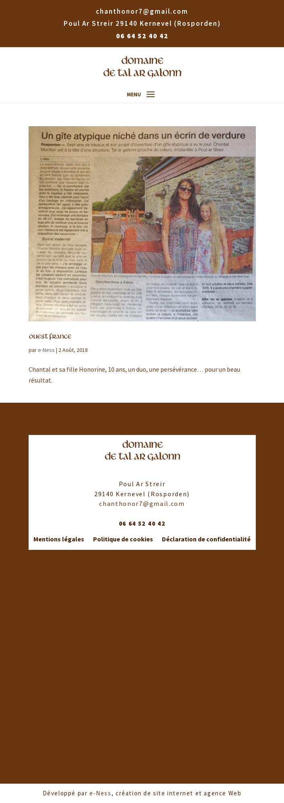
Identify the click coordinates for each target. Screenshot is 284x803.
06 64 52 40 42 (142, 35)
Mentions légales (58, 539)
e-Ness (46, 350)
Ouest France (50, 337)
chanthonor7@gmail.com (142, 503)
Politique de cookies (123, 539)
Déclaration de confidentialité (206, 539)
